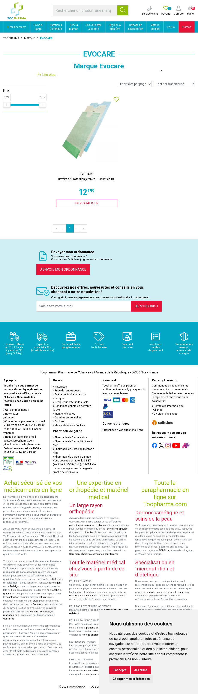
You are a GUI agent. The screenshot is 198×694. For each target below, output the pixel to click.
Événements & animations (69, 394)
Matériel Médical (155, 27)
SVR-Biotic (164, 550)
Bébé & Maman (73, 27)
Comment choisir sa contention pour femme (93, 554)
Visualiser (86, 203)
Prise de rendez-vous (66, 390)
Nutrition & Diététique (56, 27)
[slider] (6, 105)
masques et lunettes (95, 674)
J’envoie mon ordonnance (63, 269)
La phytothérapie (155, 592)
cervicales (112, 528)
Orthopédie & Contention (135, 27)
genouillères (76, 525)
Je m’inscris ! (146, 306)
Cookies (58, 421)
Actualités (60, 386)
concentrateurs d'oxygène (98, 670)
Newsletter (10, 413)
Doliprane (57, 579)
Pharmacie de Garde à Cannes (72, 456)
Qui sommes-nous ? (16, 409)
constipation (12, 597)
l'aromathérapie (175, 592)
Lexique (58, 398)
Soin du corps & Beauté (94, 27)
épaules (123, 528)
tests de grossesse (40, 611)
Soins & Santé (38, 27)
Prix (6, 90)
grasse (7, 593)
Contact (9, 417)
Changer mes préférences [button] (131, 679)
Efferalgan (55, 582)
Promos (186, 26)
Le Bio (171, 26)
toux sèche (53, 590)
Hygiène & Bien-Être (115, 27)
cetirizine (44, 597)
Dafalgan (15, 586)
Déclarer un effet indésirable (70, 402)
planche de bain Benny (98, 627)
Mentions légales (64, 413)
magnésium (10, 615)
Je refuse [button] (140, 670)
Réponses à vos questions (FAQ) (122, 429)
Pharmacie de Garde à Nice (70, 437)
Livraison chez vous (164, 413)
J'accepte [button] (119, 670)
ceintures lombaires (95, 525)
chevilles (88, 532)
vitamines (8, 618)
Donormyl (38, 604)
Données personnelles (67, 417)
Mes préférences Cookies (69, 425)
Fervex (35, 600)
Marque (29, 38)
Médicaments (16, 26)
